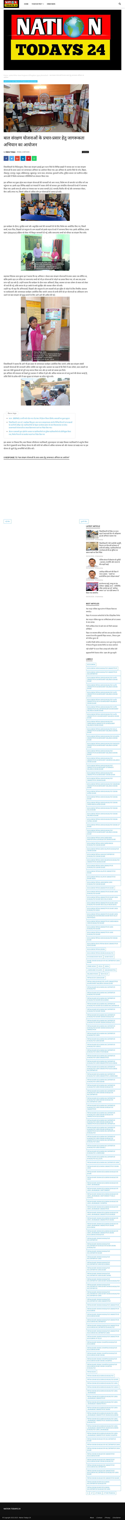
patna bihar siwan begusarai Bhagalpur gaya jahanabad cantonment (102, 1189)
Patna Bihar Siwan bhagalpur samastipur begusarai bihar (103, 1315)
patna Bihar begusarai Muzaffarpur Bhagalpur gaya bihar (101, 1040)
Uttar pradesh (109, 1493)
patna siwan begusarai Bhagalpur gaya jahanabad (102, 1392)
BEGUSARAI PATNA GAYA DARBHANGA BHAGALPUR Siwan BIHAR (100, 844)
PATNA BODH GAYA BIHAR (95, 978)
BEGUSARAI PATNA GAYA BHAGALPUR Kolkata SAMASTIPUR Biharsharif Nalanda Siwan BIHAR (103, 738)
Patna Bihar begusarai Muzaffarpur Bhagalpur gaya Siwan (101, 1080)
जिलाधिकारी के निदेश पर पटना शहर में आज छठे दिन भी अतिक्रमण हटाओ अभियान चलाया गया (110, 533)
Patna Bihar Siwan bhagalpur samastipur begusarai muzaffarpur (103, 1321)
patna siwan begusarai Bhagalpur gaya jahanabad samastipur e (102, 1403)
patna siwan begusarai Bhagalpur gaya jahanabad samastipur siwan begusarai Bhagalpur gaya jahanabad (102, 1428)
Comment (85, 152)
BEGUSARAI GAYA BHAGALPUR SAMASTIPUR (102, 668)
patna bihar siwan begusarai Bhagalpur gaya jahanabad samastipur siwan (102, 1219)
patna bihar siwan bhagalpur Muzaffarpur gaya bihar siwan (99, 1274)
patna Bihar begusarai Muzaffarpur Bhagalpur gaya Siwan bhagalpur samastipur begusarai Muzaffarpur (101, 1122)
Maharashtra (110, 970)
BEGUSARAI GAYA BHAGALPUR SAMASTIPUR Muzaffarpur (102, 673)
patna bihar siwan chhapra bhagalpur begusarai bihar (102, 1348)
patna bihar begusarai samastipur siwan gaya (103, 1167)
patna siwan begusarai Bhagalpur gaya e (103, 1387)
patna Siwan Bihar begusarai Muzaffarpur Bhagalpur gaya (98, 1488)
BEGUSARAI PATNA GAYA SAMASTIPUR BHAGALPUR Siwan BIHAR (100, 866)
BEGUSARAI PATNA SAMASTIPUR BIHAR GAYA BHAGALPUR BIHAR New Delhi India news (102, 903)
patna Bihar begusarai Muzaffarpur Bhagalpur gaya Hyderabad (101, 1051)
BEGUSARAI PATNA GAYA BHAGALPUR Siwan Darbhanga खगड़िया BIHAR (102, 803)
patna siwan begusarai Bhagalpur (100, 1376)
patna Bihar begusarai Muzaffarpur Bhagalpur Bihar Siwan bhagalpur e (101, 1021)
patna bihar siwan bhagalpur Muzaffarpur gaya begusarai (98, 1263)
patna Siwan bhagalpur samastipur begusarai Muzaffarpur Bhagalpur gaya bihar (102, 1472)
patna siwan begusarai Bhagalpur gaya (102, 1383)
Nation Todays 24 (25, 1518)
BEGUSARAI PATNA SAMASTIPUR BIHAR (100, 888)
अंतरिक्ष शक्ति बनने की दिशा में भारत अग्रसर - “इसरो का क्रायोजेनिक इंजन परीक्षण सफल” (109, 574)
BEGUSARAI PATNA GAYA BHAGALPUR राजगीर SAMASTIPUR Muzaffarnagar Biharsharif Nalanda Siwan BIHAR (102, 708)
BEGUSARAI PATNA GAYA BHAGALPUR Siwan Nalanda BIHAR (102, 814)
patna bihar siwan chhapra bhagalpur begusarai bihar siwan (102, 1354)
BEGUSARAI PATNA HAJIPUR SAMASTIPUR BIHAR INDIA (101, 877)
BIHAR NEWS (109, 957)
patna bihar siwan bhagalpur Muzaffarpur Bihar (98, 1252)
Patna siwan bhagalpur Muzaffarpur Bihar (101, 1440)
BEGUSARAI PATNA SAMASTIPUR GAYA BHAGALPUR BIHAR (100, 928)
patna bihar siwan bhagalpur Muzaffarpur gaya (98, 1257)
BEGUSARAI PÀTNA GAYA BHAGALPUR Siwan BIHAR (102, 939)
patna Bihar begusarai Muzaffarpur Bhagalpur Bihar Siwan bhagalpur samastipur (101, 1027)
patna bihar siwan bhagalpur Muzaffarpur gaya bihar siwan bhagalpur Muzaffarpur (103, 1286)
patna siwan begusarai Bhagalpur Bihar (102, 1379)
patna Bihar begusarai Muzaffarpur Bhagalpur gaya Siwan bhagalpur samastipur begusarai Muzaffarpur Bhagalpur (101, 1130)
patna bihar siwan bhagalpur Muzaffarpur (98, 1239)
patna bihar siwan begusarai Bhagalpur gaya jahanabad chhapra (102, 1202)
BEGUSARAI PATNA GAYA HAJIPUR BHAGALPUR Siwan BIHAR (103, 850)
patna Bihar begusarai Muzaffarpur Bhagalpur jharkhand (101, 1152)
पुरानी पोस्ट (84, 521)
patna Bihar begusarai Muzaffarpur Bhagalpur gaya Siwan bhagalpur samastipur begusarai (101, 1114)
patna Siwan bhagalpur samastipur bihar (103, 1478)
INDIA (107, 966)
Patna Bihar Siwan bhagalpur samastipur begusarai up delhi (103, 1337)
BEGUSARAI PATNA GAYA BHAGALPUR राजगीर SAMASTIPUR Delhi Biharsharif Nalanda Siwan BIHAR (102, 701)
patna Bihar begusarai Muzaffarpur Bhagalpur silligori (101, 1157)
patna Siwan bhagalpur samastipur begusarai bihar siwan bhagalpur (101, 1460)
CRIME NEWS (91, 966)
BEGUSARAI (91, 664)
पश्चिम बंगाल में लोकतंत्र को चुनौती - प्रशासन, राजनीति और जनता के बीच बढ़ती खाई (110, 562)
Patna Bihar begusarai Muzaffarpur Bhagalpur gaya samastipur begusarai (102, 1062)
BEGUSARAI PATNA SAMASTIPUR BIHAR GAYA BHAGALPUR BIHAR (102, 892)
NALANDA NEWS (92, 974)
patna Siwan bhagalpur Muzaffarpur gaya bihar (103, 1449)
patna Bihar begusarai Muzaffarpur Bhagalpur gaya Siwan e (101, 1146)
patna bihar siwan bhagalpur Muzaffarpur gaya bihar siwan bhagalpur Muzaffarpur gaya (103, 1293)
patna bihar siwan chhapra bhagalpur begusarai (102, 1343)
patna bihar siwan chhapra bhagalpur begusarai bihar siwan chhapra (102, 1359)
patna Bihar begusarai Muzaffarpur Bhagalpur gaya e (101, 1045)
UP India (98, 1493)
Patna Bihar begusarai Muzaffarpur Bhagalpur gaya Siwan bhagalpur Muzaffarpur (101, 1092)
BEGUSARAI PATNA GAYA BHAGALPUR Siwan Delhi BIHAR (102, 809)
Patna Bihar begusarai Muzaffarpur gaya (103, 1162)
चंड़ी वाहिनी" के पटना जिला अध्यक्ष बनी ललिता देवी (101, 649)
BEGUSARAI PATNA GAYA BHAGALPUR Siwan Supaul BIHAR (102, 820)
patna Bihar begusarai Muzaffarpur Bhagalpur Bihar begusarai (101, 999)
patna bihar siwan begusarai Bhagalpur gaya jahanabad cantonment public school (102, 1195)
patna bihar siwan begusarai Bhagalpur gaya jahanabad (20, 81)
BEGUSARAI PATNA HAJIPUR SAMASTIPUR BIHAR (101, 872)
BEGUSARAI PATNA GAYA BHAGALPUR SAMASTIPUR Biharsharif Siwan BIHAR (101, 774)
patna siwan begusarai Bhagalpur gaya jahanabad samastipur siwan (102, 1408)
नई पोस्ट (7, 521)
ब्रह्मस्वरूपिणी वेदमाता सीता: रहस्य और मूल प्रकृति (101, 653)
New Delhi (104, 974)
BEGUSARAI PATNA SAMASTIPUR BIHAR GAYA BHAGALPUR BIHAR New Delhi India (102, 898)
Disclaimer (117, 1518)
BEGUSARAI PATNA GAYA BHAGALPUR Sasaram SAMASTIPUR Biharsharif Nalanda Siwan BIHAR (103, 785)
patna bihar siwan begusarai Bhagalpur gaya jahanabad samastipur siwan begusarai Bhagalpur (102, 1233)
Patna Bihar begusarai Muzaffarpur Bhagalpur (101, 988)
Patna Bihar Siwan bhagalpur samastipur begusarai (103, 1309)
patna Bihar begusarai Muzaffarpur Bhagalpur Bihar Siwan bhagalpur (101, 1016)
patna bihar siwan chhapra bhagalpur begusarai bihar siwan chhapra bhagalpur (102, 1366)
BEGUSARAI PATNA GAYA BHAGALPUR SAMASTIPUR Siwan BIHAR (100, 779)
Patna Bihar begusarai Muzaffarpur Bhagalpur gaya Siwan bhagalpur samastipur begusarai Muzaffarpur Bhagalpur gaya (101, 1139)
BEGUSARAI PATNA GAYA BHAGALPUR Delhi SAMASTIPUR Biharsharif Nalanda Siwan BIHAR (102, 730)
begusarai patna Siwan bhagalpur (100, 953)
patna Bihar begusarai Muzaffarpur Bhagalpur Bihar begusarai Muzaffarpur (103, 1004)
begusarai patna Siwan (96, 949)
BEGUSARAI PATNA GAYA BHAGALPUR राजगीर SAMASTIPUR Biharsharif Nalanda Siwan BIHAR (102, 679)
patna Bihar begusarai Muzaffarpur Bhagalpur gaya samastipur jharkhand (102, 1075)
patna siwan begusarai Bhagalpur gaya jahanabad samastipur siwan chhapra (102, 1434)
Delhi (100, 966)
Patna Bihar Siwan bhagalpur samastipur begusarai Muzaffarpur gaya (103, 1332)
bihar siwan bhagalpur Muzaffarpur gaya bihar (103, 961)
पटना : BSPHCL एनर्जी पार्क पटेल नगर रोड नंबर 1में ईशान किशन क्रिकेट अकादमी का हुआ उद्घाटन (39, 418)
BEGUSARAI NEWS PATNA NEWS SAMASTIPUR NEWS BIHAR (102, 944)
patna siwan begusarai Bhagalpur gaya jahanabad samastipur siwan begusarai (102, 1414)
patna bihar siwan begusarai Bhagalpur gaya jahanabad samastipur (102, 1208)
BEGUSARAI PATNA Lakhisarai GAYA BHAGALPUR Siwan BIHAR (99, 883)
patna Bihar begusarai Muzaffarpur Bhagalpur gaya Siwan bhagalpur (101, 1086)
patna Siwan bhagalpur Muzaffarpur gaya (103, 1444)
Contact (99, 1518)
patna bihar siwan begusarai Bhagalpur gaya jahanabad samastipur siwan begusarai (102, 1225)
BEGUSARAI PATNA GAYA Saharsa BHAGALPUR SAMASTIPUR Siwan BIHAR (103, 861)
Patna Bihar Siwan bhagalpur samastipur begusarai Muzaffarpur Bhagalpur (103, 1326)
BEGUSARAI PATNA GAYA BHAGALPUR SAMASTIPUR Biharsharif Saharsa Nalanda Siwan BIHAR (103, 760)
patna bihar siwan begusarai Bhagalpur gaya (102, 1178)
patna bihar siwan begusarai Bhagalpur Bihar (102, 1172)
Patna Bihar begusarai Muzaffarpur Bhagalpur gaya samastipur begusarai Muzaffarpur (102, 1068)
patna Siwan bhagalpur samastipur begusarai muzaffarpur (101, 1466)
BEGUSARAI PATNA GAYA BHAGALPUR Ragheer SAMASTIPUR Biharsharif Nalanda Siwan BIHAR (103, 745)
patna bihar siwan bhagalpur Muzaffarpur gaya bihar (98, 1269)
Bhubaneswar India (94, 957)
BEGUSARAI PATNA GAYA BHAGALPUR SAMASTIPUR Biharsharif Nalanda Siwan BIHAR (102, 752)
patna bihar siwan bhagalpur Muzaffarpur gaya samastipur (99, 1300)
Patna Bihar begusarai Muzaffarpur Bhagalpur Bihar (101, 993)
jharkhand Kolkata (94, 970)
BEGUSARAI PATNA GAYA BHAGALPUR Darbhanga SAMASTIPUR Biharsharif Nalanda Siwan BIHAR (101, 723)
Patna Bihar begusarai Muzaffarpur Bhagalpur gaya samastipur (101, 1056)
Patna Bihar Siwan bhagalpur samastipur (103, 1305)
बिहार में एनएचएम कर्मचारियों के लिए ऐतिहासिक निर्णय (103, 615)
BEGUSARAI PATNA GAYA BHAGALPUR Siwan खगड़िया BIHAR (102, 792)
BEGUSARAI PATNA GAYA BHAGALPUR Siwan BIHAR (102, 798)
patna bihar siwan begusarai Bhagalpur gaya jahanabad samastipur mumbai (102, 1213)
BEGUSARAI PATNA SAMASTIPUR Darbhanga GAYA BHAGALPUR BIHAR (102, 922)
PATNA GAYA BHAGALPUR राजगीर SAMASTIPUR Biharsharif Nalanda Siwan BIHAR (102, 982)
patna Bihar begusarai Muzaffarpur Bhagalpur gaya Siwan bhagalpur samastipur (101, 1107)
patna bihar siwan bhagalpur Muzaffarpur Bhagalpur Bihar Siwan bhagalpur (101, 1245)
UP (92, 1493)
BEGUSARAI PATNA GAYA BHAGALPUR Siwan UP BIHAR (103, 825)
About (92, 1518)
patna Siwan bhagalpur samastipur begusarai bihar (101, 1455)
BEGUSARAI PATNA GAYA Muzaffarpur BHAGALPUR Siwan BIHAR (100, 855)
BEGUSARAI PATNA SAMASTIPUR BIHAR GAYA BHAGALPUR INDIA (102, 909)
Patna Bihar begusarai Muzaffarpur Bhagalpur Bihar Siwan (101, 1010)
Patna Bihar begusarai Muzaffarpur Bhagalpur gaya (101, 1034)
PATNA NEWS (91, 1372)
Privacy (107, 1518)
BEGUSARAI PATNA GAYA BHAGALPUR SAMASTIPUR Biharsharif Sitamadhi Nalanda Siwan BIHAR (100, 767)
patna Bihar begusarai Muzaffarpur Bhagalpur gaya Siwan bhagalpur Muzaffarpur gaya (101, 1100)
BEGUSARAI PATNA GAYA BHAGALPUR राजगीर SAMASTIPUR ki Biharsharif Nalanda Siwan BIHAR (103, 716)
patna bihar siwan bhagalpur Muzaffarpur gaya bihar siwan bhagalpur (103, 1280)
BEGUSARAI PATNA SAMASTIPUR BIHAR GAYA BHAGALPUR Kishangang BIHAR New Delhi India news (102, 916)
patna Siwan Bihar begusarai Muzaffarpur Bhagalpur (98, 1482)
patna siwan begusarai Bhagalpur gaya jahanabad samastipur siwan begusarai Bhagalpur (102, 1420)
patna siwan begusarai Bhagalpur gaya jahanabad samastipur (102, 1397)
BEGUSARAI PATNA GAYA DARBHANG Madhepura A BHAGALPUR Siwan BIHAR (101, 838)
